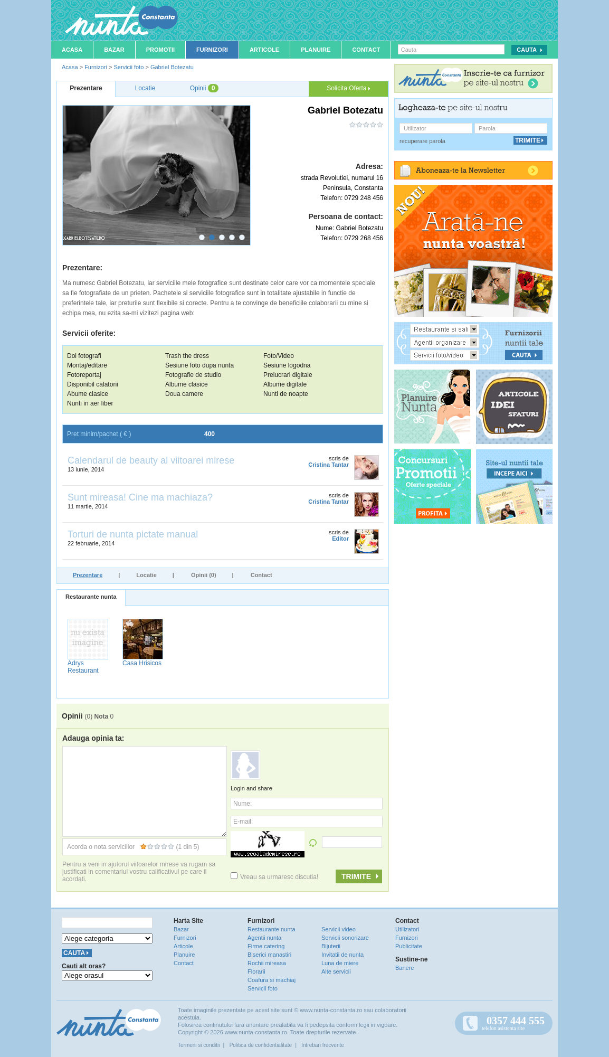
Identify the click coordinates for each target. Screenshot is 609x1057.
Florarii (256, 971)
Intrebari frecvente (322, 1045)
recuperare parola (422, 141)
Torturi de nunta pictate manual (133, 534)
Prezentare (87, 575)
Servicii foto (128, 67)
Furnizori (212, 49)
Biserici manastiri (269, 954)
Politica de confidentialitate (261, 1045)
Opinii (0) (203, 575)
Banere (404, 968)
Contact (366, 49)
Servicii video (338, 929)
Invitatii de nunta (342, 954)
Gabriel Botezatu (172, 67)
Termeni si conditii (199, 1045)
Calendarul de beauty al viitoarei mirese (151, 460)
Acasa (72, 49)
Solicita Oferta (348, 88)
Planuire (315, 49)
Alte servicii (336, 971)
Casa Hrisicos (141, 663)
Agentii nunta (264, 938)
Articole (264, 49)
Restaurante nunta (91, 596)
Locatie (146, 575)
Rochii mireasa (267, 963)
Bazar (114, 49)
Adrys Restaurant (83, 666)
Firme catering (266, 946)
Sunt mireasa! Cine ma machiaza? (140, 497)
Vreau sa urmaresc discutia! (274, 877)
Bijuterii (330, 946)
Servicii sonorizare (345, 938)
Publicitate (408, 946)
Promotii (160, 49)
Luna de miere (339, 963)
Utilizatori (407, 929)
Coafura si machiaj (272, 980)
